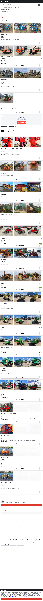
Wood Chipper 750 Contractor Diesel (8, 457)
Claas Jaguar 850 (4, 103)
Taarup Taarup (4, 259)
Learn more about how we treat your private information (17, 596)
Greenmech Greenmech (6, 325)
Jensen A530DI (4, 303)
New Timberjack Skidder (30, 539)
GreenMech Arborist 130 (6, 542)
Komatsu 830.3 (38, 539)
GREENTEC (4, 515)
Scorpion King (31, 542)
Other (3, 527)
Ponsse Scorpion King (20, 539)
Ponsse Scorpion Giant (23, 542)
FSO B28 (2, 236)
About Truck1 (3, 590)
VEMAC (3, 524)
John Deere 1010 (11, 539)
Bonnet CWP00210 (4, 34)
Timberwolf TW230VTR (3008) (7, 56)
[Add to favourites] (41, 43)
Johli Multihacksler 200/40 (6, 214)
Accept (21, 599)
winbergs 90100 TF (5, 282)
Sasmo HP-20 (3, 171)
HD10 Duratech (4, 193)
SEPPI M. (3, 518)
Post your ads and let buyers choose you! (9, 126)
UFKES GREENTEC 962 (5, 391)
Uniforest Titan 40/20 (5, 544)
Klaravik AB (2, 110)
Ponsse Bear (4, 539)
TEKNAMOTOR (4, 521)
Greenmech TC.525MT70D (6, 347)
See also (3, 537)
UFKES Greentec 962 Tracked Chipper (8, 413)
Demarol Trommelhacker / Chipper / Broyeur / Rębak (11, 148)
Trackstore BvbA (3, 63)
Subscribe (21, 505)
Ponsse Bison (13, 544)
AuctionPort (3, 466)
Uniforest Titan (14, 542)
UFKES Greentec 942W (5, 435)
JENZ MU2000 (4, 368)
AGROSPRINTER (3, 198)
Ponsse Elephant (20, 544)
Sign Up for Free (21, 134)
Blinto (2, 40)
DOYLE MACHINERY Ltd (4, 397)
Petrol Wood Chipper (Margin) (7, 482)
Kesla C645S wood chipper (6, 79)
